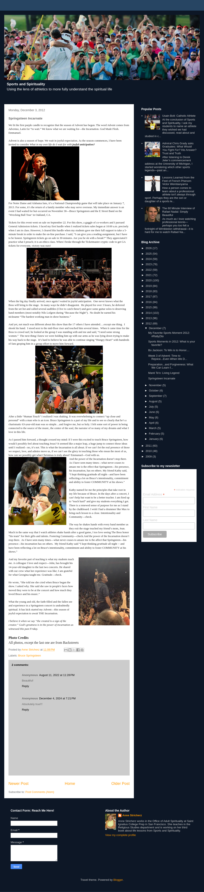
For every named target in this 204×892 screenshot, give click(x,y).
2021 (149, 275)
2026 (149, 248)
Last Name (150, 520)
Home (70, 783)
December (156, 328)
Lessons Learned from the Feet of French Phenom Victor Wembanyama (178, 181)
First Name (150, 507)
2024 (149, 259)
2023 (149, 264)
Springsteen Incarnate (161, 378)
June (152, 412)
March (153, 428)
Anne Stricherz (132, 815)
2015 (149, 307)
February (155, 433)
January (154, 438)
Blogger (118, 879)
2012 (149, 323)
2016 (149, 302)
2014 (149, 312)
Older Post (120, 783)
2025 (149, 253)
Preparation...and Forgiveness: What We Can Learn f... (170, 366)
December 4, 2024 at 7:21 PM (57, 698)
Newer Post (18, 783)
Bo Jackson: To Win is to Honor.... (168, 350)
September (156, 395)
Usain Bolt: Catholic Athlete (179, 115)
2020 (149, 280)
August (153, 401)
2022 (149, 269)
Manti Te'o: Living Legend (163, 372)
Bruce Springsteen (29, 655)
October (154, 390)
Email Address (154, 494)
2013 (149, 318)
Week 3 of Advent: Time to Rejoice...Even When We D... (167, 357)
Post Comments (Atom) (40, 792)
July (152, 406)
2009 (149, 456)
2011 (149, 445)
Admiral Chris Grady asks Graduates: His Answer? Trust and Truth (179, 148)
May (152, 417)
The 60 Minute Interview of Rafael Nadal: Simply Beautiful (178, 211)
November (156, 385)
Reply (25, 686)
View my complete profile (120, 835)
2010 (149, 451)
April (152, 422)
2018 (149, 291)
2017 (149, 296)
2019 (149, 286)
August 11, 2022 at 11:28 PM (57, 675)
